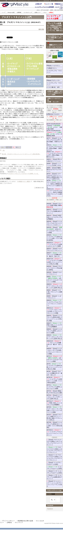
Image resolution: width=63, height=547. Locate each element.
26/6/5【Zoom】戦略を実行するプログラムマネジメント (54, 169)
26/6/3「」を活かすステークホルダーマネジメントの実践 (54, 279)
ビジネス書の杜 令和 (55, 87)
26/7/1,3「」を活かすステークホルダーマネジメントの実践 (54, 359)
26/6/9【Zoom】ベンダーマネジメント (55, 296)
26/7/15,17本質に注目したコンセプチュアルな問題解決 (54, 403)
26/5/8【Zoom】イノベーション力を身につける (54, 164)
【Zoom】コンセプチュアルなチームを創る (54, 463)
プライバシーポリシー (8, 520)
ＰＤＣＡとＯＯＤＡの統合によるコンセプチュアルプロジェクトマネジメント (54, 450)
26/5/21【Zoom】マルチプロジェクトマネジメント (54, 249)
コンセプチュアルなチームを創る (54, 467)
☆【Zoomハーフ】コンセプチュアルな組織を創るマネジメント (54, 477)
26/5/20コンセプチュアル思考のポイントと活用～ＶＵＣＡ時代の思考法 (54, 237)
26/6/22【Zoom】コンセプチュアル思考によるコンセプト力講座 (54, 330)
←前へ (2, 147)
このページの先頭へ (39, 188)
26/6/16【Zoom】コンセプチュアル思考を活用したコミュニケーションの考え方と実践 (54, 318)
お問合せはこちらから (53, 114)
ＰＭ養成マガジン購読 (23, 181)
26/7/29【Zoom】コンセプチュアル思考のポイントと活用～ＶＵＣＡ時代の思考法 (54, 425)
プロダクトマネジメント (15, 173)
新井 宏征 (41, 29)
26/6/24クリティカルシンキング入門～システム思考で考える (54, 336)
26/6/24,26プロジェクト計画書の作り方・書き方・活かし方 (54, 343)
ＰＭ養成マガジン (55, 68)
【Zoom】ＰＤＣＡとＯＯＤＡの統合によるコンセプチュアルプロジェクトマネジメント (54, 442)
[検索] (54, 500)
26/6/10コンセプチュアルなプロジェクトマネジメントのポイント (54, 303)
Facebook (50, 508)
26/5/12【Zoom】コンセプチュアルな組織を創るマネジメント (54, 211)
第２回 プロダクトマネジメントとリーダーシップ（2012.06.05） (21, 154)
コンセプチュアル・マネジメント (54, 71)
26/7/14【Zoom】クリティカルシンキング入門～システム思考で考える (54, 397)
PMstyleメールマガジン (55, 65)
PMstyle (14, 5)
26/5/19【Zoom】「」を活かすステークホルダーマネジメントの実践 (54, 230)
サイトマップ (19, 522)
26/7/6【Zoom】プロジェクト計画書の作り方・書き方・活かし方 (54, 373)
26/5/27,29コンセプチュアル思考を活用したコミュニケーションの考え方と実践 (54, 261)
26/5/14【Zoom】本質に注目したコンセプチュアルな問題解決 (54, 217)
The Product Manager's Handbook (15, 90)
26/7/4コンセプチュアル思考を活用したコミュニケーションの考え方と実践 (54, 366)
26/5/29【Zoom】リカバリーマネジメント (55, 273)
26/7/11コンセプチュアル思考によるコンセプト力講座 (54, 386)
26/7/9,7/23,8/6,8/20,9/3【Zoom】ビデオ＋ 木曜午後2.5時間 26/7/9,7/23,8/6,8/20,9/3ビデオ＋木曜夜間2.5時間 (54, 129)
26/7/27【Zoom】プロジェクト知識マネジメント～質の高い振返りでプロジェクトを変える (54, 417)
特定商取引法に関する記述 (25, 520)
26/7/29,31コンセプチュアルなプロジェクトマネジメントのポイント (54, 432)
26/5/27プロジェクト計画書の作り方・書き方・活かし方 (54, 254)
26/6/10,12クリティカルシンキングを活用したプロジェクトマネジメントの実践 (54, 310)
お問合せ (9, 522)
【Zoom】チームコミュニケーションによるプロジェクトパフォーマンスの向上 (54, 484)
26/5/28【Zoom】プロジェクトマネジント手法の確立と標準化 (54, 268)
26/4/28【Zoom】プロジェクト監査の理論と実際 (54, 205)
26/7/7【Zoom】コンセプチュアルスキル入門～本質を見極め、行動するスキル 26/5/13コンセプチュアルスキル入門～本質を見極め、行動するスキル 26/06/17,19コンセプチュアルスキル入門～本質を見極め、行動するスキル (54, 147)
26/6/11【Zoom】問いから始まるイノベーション (54, 160)
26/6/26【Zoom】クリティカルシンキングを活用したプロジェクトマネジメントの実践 (54, 351)
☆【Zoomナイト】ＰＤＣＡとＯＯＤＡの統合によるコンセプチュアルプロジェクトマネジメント (54, 457)
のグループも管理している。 (30, 173)
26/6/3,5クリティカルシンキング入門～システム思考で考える (54, 286)
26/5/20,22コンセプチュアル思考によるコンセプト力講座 (54, 244)
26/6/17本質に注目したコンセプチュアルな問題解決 (54, 325)
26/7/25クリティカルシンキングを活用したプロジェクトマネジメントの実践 (54, 409)
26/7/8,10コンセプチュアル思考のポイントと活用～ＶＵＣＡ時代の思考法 (54, 380)
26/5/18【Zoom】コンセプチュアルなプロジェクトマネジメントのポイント (54, 223)
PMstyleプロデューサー (55, 80)
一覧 (3, 150)
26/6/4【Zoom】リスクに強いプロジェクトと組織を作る (54, 292)
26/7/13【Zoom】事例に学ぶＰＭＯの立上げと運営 (54, 391)
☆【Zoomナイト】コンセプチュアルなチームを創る (54, 471)
